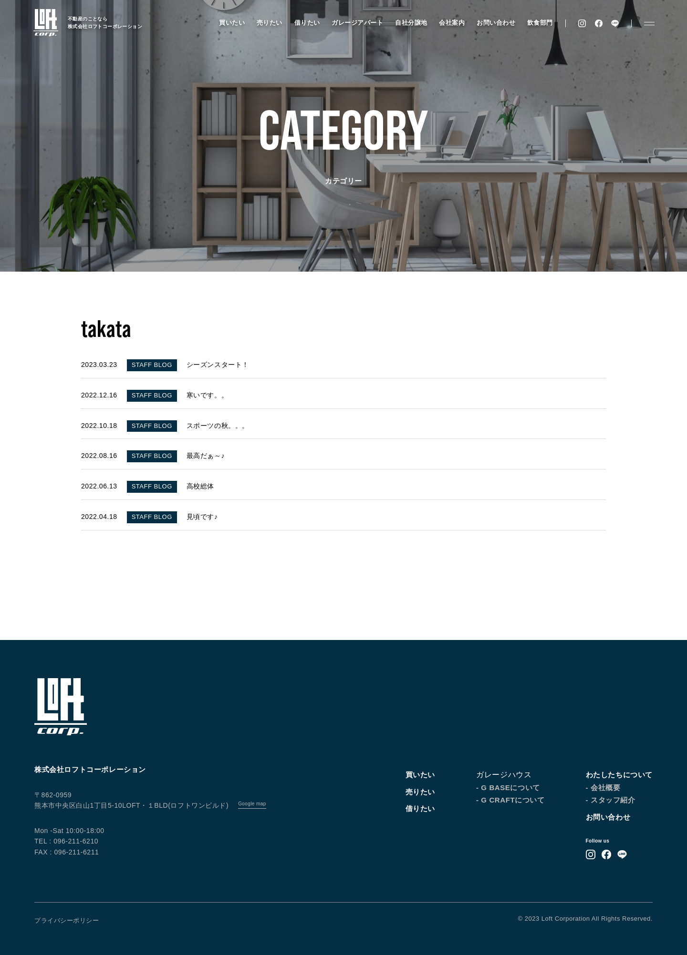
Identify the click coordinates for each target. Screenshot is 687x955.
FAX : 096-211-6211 (66, 852)
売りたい (269, 23)
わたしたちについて (619, 775)
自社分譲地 (411, 23)
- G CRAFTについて (510, 800)
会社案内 (452, 23)
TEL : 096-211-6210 (66, 841)
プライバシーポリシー (66, 920)
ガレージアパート (357, 23)
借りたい (307, 23)
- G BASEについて (508, 787)
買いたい (232, 23)
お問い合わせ (496, 23)
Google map (252, 803)
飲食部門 (540, 23)
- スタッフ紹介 (610, 800)
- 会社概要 (603, 787)
